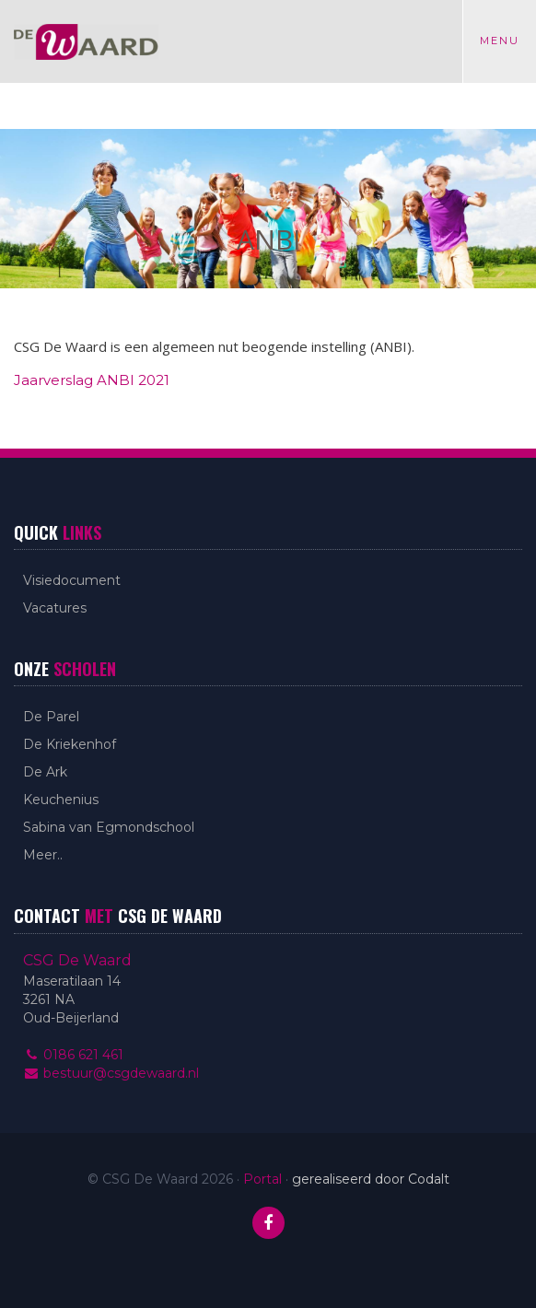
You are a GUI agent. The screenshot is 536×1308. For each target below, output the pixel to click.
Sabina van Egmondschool (108, 827)
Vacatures (55, 608)
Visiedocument (72, 580)
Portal (262, 1179)
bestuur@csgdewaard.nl (111, 1073)
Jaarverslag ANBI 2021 (91, 380)
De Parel (51, 716)
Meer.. (43, 855)
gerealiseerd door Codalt (370, 1179)
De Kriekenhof (69, 744)
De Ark (45, 772)
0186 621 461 (73, 1054)
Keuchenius (61, 799)
